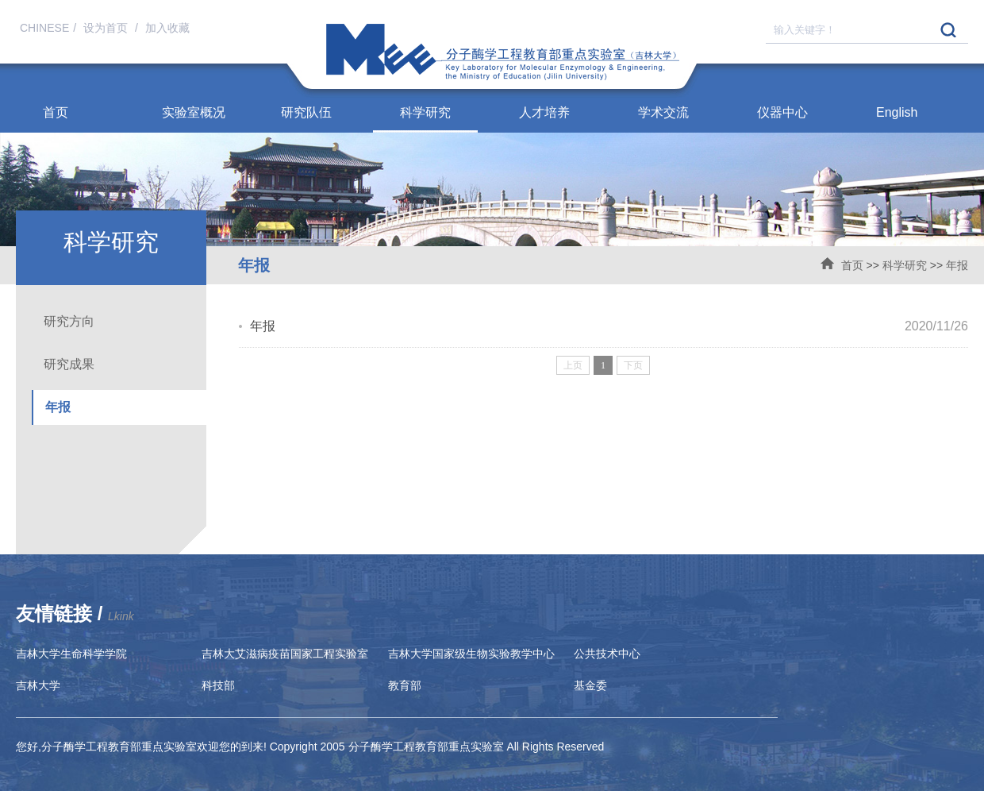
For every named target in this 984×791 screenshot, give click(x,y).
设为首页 (107, 27)
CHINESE (44, 27)
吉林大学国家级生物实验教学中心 (471, 653)
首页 (55, 112)
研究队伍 (306, 112)
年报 (957, 265)
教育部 (404, 685)
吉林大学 (38, 685)
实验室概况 (193, 112)
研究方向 (69, 321)
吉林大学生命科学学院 (71, 653)
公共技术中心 (607, 653)
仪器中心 (782, 112)
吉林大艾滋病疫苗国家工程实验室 (285, 653)
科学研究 (425, 112)
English (896, 112)
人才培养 (544, 112)
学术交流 (663, 112)
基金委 (590, 685)
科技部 (218, 685)
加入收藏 (167, 27)
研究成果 (69, 364)
